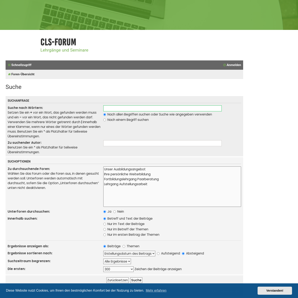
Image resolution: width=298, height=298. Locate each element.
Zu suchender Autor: (24, 142)
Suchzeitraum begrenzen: (29, 261)
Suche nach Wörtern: (25, 108)
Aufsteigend (168, 253)
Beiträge (112, 246)
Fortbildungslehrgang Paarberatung (172, 179)
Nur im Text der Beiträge (124, 224)
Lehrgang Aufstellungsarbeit (172, 184)
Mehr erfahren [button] (156, 290)
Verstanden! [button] (274, 290)
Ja (107, 211)
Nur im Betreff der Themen (125, 229)
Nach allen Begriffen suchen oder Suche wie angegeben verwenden (157, 114)
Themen (130, 246)
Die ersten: (16, 269)
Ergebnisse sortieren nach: (30, 253)
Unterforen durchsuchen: (29, 211)
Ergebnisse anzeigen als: (28, 246)
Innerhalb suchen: (22, 218)
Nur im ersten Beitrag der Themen (131, 234)
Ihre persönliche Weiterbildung (172, 174)
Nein (118, 211)
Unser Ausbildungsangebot (172, 169)
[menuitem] (232, 65)
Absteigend (193, 253)
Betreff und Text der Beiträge (128, 218)
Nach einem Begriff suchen (126, 120)
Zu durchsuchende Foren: (29, 169)
